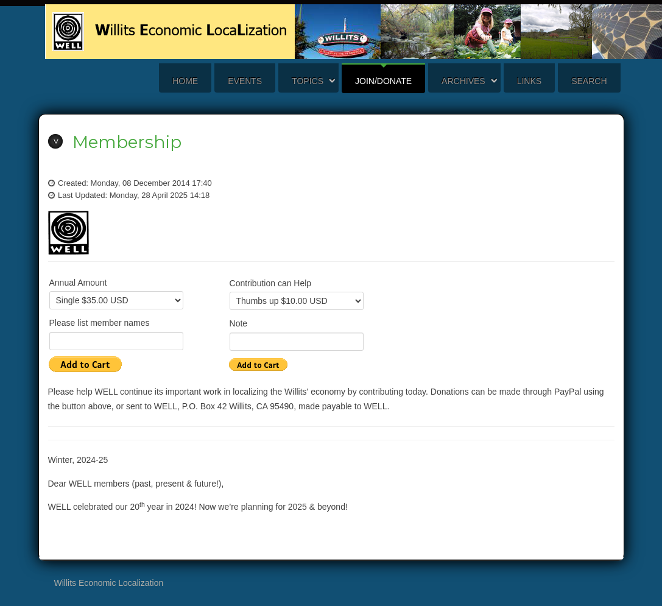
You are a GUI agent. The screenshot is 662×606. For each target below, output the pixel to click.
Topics (307, 81)
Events (245, 81)
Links (529, 81)
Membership (126, 142)
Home (185, 81)
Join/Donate (383, 81)
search (589, 81)
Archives (463, 81)
